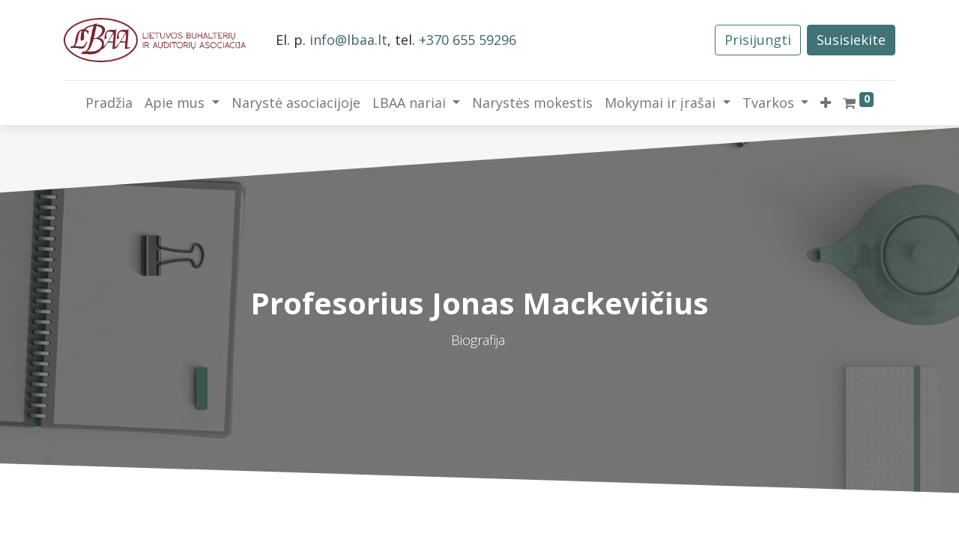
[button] (825, 103)
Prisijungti (757, 40)
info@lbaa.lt (348, 40)
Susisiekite (851, 40)
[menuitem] (109, 103)
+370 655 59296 (467, 40)
